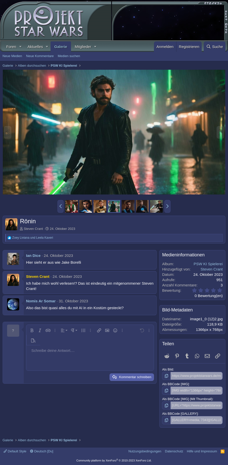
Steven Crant (33, 229)
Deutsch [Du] (41, 451)
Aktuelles (35, 46)
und (32, 237)
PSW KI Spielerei (208, 264)
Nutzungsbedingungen (144, 451)
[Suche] (214, 46)
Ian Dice (33, 255)
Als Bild (167, 369)
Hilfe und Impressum (202, 451)
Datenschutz (174, 451)
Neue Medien (12, 56)
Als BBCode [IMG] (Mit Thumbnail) (187, 399)
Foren (11, 46)
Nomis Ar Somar (41, 301)
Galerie (60, 46)
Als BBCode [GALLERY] (180, 413)
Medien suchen (69, 56)
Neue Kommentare (40, 56)
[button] (20, 46)
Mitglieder (83, 46)
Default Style (15, 451)
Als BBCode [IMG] (175, 384)
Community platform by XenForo (114, 460)
